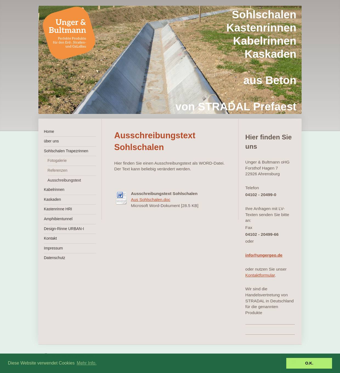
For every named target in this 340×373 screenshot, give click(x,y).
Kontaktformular (260, 275)
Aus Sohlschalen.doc (150, 199)
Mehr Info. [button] (87, 363)
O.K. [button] (309, 363)
